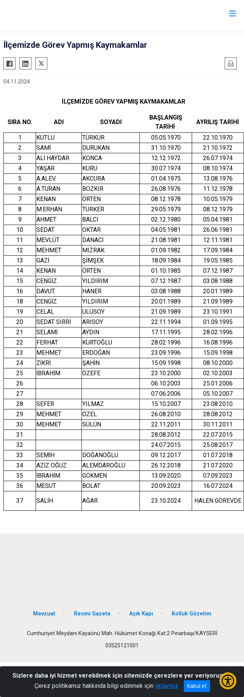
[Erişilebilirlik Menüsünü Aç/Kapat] (227, 680)
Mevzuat (44, 613)
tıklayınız (166, 685)
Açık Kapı (141, 613)
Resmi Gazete (92, 613)
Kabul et (196, 686)
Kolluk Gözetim (191, 613)
